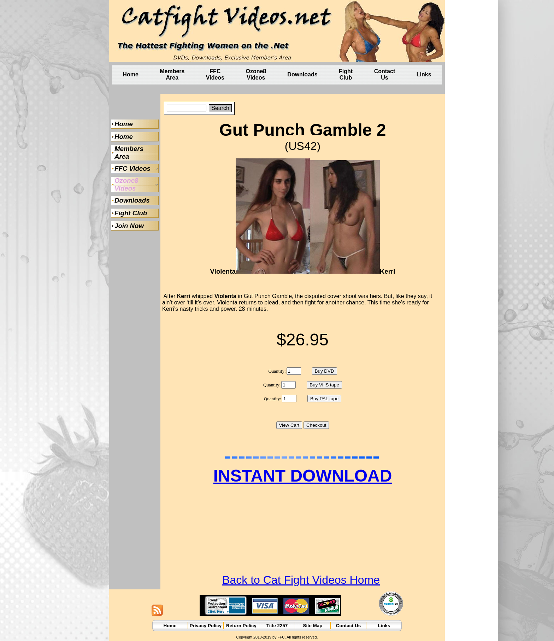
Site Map (313, 625)
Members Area (172, 74)
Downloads (302, 74)
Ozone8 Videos (256, 74)
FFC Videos (215, 74)
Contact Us (384, 74)
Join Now (129, 225)
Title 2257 (277, 625)
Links (424, 74)
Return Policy (241, 625)
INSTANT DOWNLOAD (302, 475)
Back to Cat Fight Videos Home (301, 579)
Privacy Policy (206, 625)
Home (130, 74)
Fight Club (346, 74)
